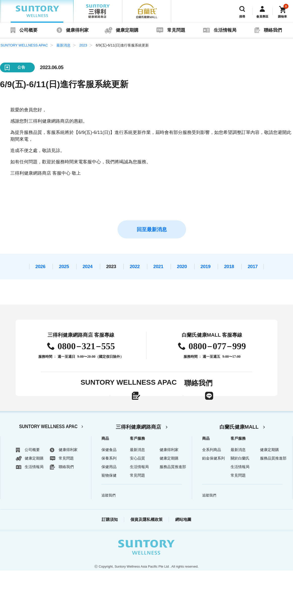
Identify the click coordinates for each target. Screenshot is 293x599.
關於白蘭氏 (240, 486)
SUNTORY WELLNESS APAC (37, 11)
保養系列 (109, 486)
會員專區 (262, 16)
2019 (206, 266)
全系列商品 (211, 478)
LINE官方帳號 (207, 404)
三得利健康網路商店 (138, 455)
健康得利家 (77, 30)
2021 (158, 266)
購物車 (282, 16)
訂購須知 (110, 548)
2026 (40, 266)
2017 (253, 266)
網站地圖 (183, 548)
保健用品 (109, 495)
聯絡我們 (273, 30)
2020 (182, 266)
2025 (64, 266)
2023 (83, 45)
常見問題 (176, 30)
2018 (229, 266)
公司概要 (28, 30)
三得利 (98, 11)
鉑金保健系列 (213, 486)
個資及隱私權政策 (146, 548)
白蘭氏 (146, 11)
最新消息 (63, 45)
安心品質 (137, 486)
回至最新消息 (152, 229)
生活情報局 (225, 30)
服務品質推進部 (173, 495)
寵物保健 (109, 504)
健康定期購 (127, 30)
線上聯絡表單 (101, 404)
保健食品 (109, 478)
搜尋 (242, 16)
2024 (88, 266)
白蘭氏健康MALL (239, 455)
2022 (135, 266)
